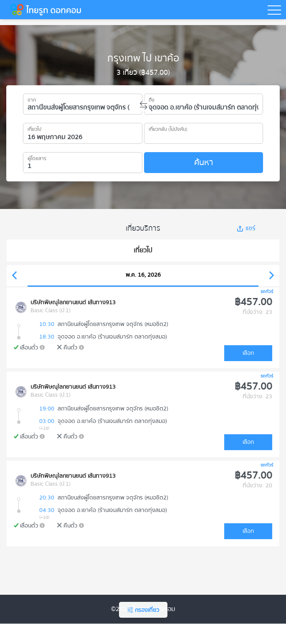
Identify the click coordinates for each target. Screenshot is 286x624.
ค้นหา (203, 162)
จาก (32, 98)
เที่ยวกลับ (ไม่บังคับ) (168, 127)
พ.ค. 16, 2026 (143, 275)
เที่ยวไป (34, 127)
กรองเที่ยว (143, 610)
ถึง (151, 98)
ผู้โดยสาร (37, 157)
